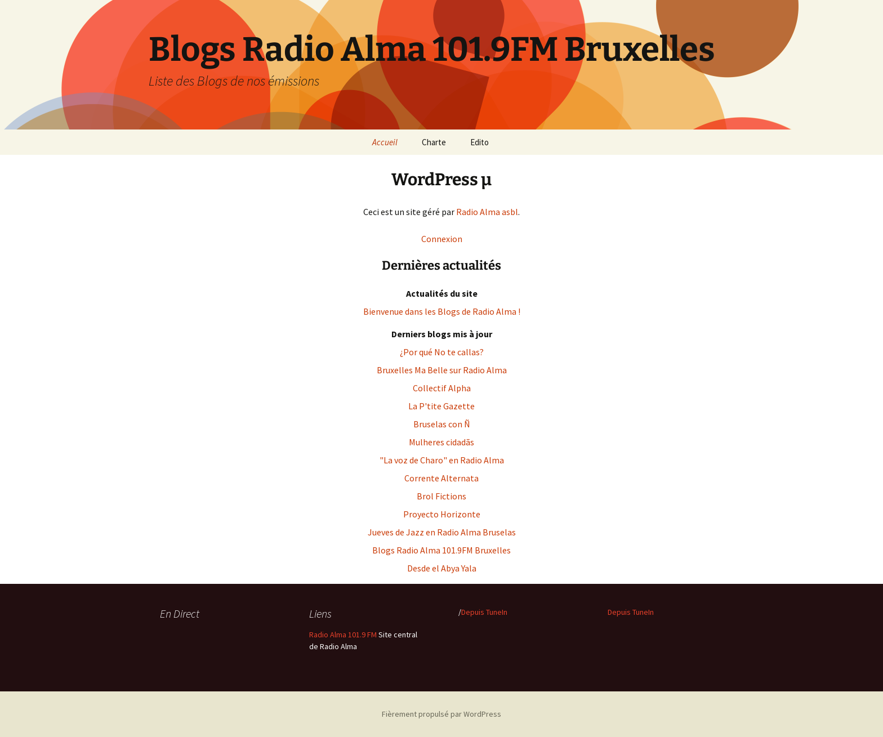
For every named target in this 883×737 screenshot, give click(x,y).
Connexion (441, 238)
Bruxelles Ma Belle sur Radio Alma (442, 370)
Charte (434, 142)
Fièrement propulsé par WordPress (441, 714)
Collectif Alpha (442, 388)
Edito (479, 142)
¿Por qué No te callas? (442, 352)
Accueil (385, 142)
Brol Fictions (441, 496)
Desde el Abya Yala (441, 568)
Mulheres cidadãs (441, 442)
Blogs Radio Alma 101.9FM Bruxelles (441, 550)
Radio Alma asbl (487, 211)
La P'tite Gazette (441, 406)
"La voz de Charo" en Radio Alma (442, 460)
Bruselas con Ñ (441, 424)
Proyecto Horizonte (441, 514)
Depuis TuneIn (484, 612)
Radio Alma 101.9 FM (343, 634)
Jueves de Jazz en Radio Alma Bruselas (442, 532)
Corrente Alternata (441, 478)
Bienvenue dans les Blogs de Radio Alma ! (441, 311)
